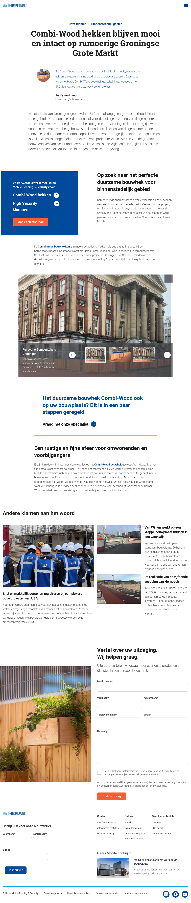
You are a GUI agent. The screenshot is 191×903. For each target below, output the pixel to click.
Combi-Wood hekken (32, 195)
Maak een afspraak (30, 222)
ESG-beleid (157, 828)
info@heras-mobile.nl (108, 828)
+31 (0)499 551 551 (107, 822)
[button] (72, 355)
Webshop (129, 822)
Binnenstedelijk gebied (106, 24)
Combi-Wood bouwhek (108, 464)
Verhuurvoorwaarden (136, 893)
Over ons (156, 822)
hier (144, 869)
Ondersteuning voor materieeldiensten (135, 836)
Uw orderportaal (133, 828)
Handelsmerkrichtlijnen (79, 893)
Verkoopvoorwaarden (108, 893)
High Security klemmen (25, 206)
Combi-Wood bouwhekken (54, 246)
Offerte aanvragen (106, 833)
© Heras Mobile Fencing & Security (20, 893)
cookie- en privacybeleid (154, 785)
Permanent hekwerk (162, 833)
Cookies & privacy (53, 893)
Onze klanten (77, 24)
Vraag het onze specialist (65, 424)
